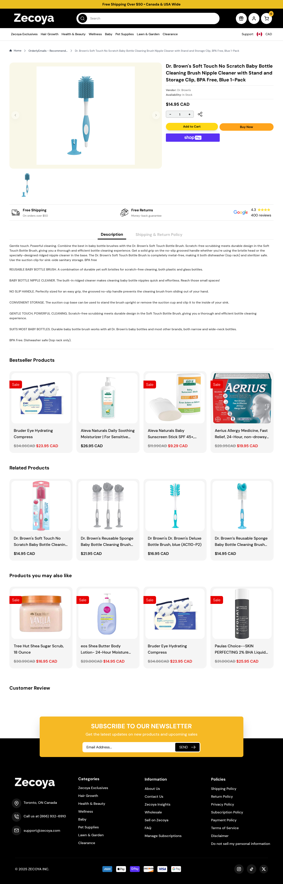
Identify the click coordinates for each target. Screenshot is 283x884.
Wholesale (153, 812)
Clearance (170, 34)
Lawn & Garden (148, 34)
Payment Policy (224, 820)
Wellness (95, 34)
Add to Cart (191, 126)
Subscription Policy (227, 812)
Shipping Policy (223, 788)
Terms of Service (225, 828)
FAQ (148, 828)
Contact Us (154, 796)
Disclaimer (220, 835)
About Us (152, 788)
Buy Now (246, 127)
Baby (108, 34)
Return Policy (222, 796)
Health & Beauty (73, 34)
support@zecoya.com (42, 830)
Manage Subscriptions (163, 835)
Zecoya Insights (157, 804)
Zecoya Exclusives (24, 34)
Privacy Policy (222, 804)
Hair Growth (49, 34)
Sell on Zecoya (156, 820)
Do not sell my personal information (240, 843)
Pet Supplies (125, 34)
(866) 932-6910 (53, 816)
